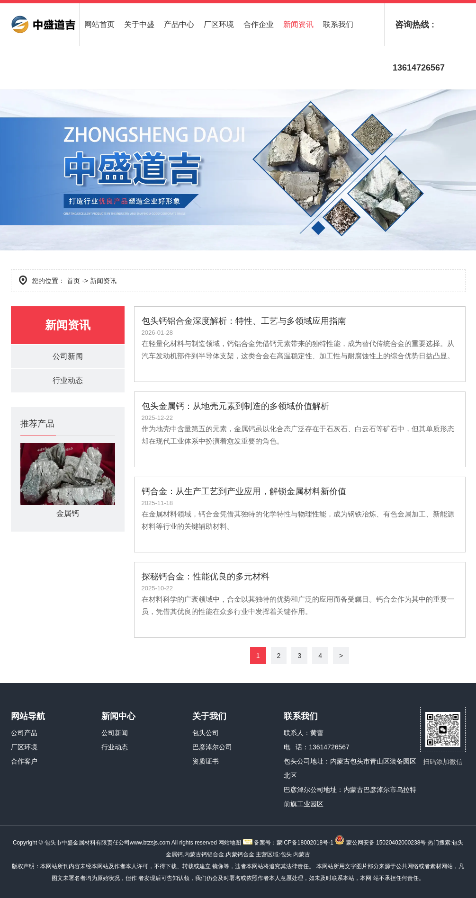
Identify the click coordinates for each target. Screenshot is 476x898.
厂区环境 (219, 24)
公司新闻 (68, 356)
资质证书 (205, 761)
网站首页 (99, 24)
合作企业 (258, 24)
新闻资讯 (298, 24)
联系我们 (338, 24)
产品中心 (179, 24)
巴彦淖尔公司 (212, 747)
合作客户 (24, 761)
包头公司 (205, 733)
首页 (73, 281)
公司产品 (24, 733)
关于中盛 (139, 24)
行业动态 (68, 380)
